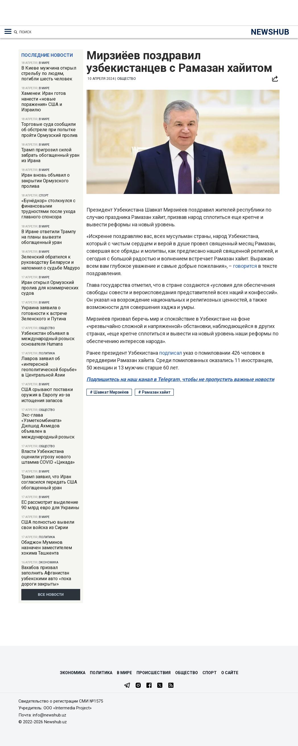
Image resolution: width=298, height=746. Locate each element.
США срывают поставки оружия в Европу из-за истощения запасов (47, 395)
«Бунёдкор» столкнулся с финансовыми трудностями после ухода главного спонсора (48, 209)
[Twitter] (159, 686)
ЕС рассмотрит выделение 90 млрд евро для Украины (50, 505)
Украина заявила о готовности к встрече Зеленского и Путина (44, 313)
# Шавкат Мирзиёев (109, 392)
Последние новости (47, 55)
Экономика (48, 562)
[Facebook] (149, 686)
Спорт (43, 195)
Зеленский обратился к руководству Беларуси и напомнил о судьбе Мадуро (50, 262)
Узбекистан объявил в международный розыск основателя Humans (47, 339)
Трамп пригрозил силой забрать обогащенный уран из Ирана (50, 155)
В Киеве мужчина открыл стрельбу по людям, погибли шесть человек (48, 73)
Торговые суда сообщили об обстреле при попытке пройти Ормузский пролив (49, 130)
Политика (47, 353)
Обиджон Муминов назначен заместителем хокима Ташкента (46, 548)
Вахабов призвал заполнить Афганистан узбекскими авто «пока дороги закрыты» (46, 576)
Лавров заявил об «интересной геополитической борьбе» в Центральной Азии (49, 367)
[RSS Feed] (170, 686)
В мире (44, 62)
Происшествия (153, 672)
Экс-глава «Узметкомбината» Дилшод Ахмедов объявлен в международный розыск (47, 426)
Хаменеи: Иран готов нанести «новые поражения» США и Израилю (43, 101)
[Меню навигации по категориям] (8, 31)
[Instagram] (138, 686)
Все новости (51, 595)
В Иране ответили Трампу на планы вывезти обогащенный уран (48, 237)
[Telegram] (127, 686)
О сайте (229, 672)
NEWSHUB (270, 32)
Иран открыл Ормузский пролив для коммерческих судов (49, 288)
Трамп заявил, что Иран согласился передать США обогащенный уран (49, 482)
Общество (47, 328)
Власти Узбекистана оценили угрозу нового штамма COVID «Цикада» (48, 457)
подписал (171, 353)
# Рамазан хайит (154, 392)
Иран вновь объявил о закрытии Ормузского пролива (45, 180)
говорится (245, 266)
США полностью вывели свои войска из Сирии (47, 524)
